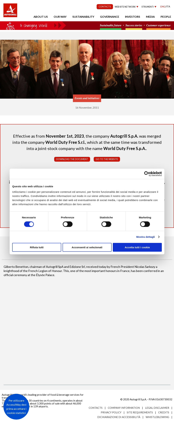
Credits (163, 412)
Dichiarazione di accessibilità (118, 417)
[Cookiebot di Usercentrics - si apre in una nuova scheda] (147, 173)
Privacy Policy (111, 412)
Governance (109, 16)
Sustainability (83, 16)
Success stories (134, 25)
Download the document (72, 159)
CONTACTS (105, 6)
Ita (168, 6)
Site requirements (140, 412)
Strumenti (148, 6)
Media (150, 16)
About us (41, 16)
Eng (162, 6)
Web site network (125, 6)
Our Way (60, 16)
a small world (33, 25)
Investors (132, 16)
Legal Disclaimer (157, 407)
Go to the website (107, 159)
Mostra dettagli (145, 236)
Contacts (95, 407)
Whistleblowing (157, 417)
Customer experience (158, 25)
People (166, 16)
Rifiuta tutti (37, 247)
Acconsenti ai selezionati (87, 247)
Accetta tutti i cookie (137, 247)
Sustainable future (110, 25)
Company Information (124, 407)
